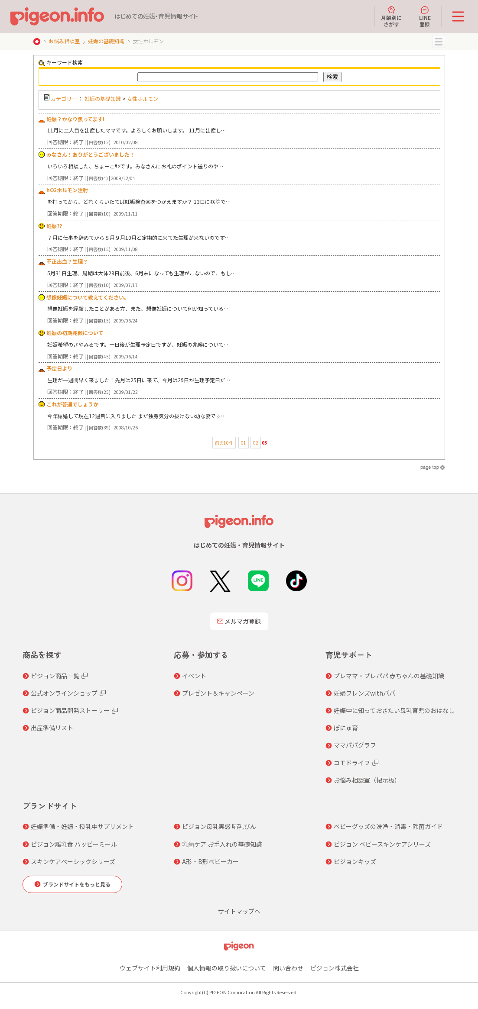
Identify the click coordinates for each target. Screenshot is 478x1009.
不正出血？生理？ (67, 261)
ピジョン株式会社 (334, 968)
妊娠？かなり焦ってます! (75, 118)
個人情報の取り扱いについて (226, 968)
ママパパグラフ (355, 745)
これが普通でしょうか (72, 404)
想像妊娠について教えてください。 (87, 297)
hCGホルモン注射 (67, 189)
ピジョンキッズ (355, 861)
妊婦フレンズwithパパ (364, 693)
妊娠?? (54, 225)
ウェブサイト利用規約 (150, 968)
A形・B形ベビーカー (210, 861)
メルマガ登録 (239, 621)
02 (255, 442)
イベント (194, 675)
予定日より (59, 368)
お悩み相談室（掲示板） (367, 780)
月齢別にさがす (391, 16)
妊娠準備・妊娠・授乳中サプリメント (82, 826)
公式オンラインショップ (64, 693)
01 (243, 442)
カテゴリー (64, 98)
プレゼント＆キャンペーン (218, 693)
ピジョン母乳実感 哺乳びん (219, 826)
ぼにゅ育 (346, 727)
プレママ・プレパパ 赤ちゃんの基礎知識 (389, 675)
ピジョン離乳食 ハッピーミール (74, 844)
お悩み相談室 (64, 41)
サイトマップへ (239, 911)
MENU (438, 41)
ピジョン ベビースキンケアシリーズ (382, 844)
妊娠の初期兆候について (75, 332)
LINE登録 (425, 16)
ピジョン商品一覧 (55, 675)
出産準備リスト (52, 727)
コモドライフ (352, 762)
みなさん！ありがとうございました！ (90, 154)
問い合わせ (288, 968)
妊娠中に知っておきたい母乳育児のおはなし (394, 710)
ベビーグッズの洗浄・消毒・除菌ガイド (388, 826)
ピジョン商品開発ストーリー (70, 710)
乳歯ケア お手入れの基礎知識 (222, 844)
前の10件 (224, 442)
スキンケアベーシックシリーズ (73, 861)
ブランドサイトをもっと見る (77, 884)
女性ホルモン (142, 98)
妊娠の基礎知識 (106, 41)
